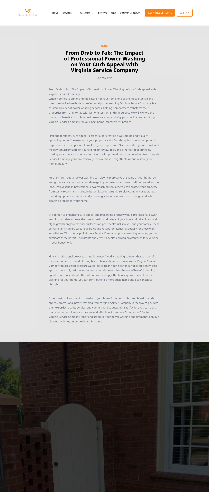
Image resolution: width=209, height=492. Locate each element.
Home (55, 13)
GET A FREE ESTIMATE (160, 12)
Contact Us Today (130, 13)
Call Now (185, 12)
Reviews (102, 13)
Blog (113, 13)
